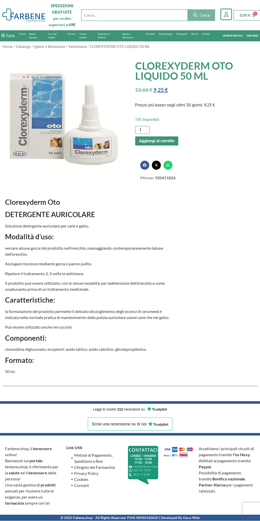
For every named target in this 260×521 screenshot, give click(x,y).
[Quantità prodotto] (142, 130)
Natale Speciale (33, 36)
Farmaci (72, 34)
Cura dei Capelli (52, 36)
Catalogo (23, 46)
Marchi (194, 34)
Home (22, 34)
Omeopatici (182, 34)
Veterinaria (77, 46)
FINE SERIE (252, 35)
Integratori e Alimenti (104, 36)
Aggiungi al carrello (157, 140)
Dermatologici (166, 34)
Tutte (8, 35)
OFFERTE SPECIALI (233, 35)
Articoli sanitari (83, 36)
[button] (144, 165)
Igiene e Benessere (128, 36)
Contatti (206, 34)
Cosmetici (150, 34)
